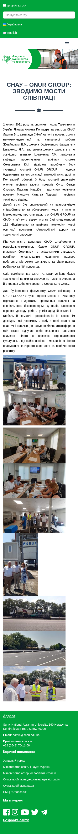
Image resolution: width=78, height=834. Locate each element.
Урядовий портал (14, 760)
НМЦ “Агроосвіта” (15, 792)
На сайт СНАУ (14, 6)
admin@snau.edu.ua (26, 735)
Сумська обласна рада (18, 785)
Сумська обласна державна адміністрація (31, 779)
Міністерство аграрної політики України (29, 773)
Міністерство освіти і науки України (26, 767)
